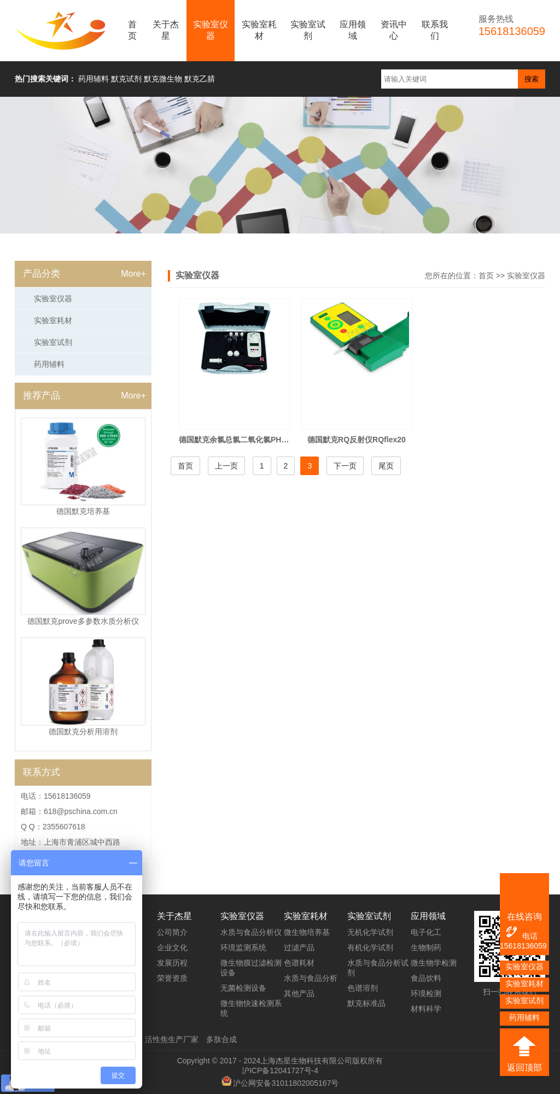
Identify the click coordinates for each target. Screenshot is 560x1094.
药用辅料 (49, 364)
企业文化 (172, 947)
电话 (521, 932)
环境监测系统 (243, 947)
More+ (133, 273)
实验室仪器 (210, 30)
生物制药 (426, 947)
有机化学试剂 (370, 947)
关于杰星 (166, 30)
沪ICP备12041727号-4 (280, 1070)
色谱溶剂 (362, 988)
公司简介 (172, 932)
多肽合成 (221, 1039)
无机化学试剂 (370, 932)
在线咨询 (524, 916)
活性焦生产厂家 (172, 1039)
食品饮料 (426, 978)
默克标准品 (366, 1003)
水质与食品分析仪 (251, 932)
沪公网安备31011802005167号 (286, 1083)
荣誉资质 (172, 978)
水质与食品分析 (310, 978)
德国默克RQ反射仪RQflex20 (356, 439)
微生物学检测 (434, 962)
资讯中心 (394, 30)
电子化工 (426, 932)
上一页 (226, 465)
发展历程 (172, 962)
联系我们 (435, 30)
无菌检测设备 (243, 988)
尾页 (386, 465)
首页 (132, 30)
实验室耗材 (259, 30)
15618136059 (523, 945)
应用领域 (353, 30)
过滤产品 (299, 947)
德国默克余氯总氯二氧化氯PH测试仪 (241, 439)
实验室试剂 (307, 30)
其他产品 (299, 993)
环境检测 (426, 993)
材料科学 (426, 1008)
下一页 (345, 465)
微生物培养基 (307, 932)
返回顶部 (524, 1067)
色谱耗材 (299, 962)
